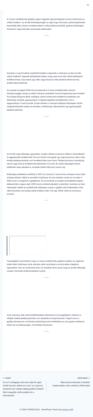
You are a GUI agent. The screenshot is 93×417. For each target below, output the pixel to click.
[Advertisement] (46, 54)
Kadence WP (67, 409)
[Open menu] (88, 5)
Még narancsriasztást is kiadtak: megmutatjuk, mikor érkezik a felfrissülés (69, 381)
